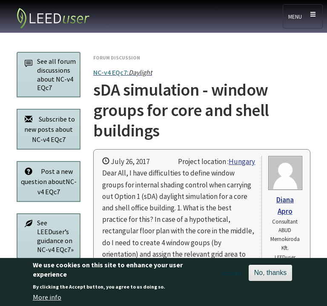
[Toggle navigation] (303, 16)
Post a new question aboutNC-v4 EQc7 (48, 181)
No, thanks (270, 276)
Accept (232, 276)
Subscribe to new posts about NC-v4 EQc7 (47, 129)
